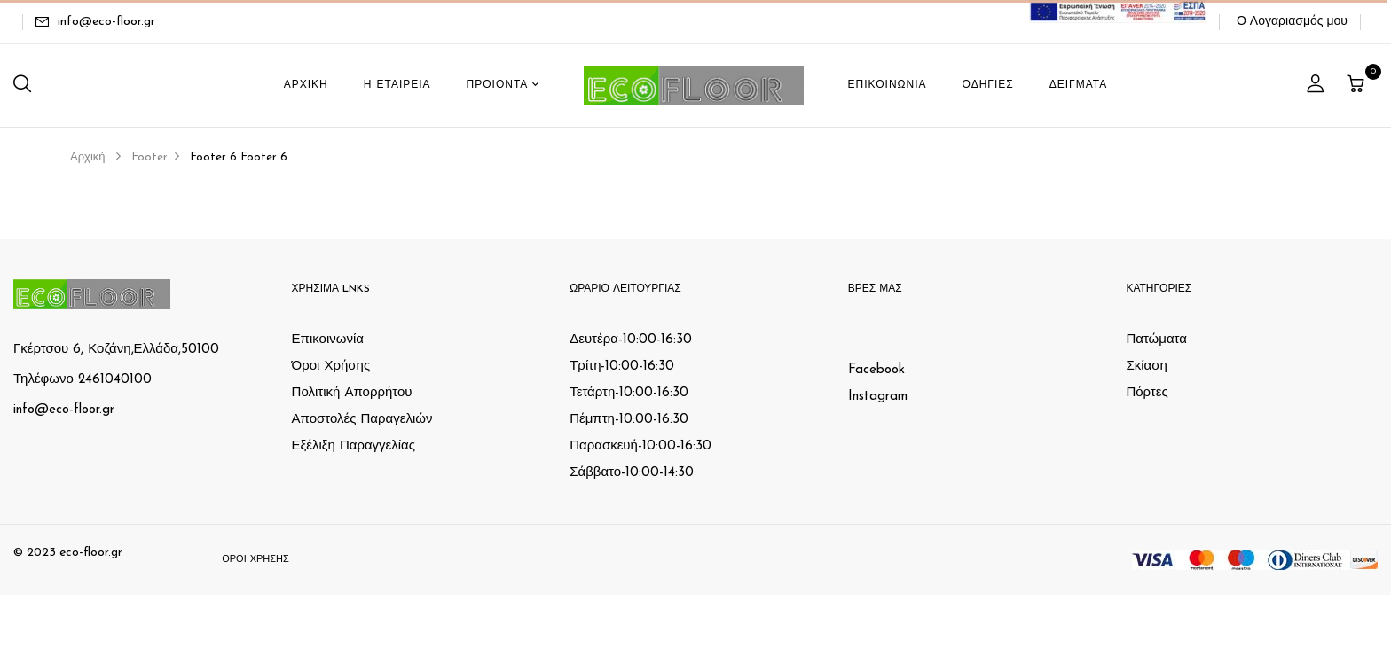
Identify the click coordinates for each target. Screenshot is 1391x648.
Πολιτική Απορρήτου (352, 393)
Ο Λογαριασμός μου (1292, 21)
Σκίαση (1146, 366)
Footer (149, 157)
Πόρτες (1146, 393)
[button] (1358, 85)
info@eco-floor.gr (106, 21)
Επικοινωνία (328, 340)
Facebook (876, 370)
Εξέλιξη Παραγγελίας (353, 446)
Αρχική (88, 157)
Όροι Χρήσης (331, 366)
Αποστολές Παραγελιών (362, 419)
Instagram (878, 396)
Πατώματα (1156, 340)
